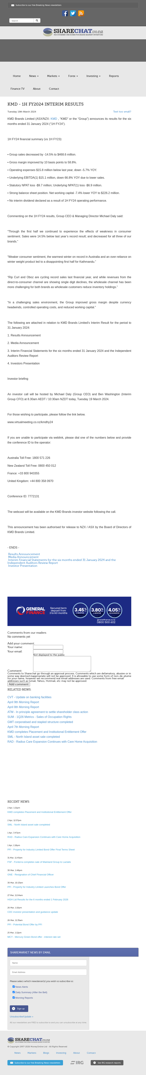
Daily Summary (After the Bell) (30, 992)
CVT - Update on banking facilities (29, 697)
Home (17, 76)
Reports (114, 76)
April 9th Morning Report (23, 702)
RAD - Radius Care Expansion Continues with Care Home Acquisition (52, 741)
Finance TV (17, 88)
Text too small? (122, 111)
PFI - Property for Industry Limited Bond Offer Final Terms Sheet (41, 849)
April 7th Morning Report (23, 726)
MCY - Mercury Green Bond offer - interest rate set (33, 937)
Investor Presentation (22, 565)
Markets (53, 76)
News (34, 76)
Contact (54, 88)
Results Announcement (23, 554)
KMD (54, 118)
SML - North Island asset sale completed (33, 736)
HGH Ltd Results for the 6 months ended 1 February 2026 (37, 899)
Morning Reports (23, 997)
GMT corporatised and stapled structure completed (40, 722)
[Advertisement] (69, 585)
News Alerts (20, 986)
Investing (93, 76)
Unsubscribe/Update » (21, 1016)
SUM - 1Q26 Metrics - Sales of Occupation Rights (39, 716)
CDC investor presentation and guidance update (32, 912)
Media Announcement (23, 557)
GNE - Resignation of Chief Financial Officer (30, 874)
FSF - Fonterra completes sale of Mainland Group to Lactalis (39, 862)
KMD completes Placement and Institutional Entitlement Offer (46, 731)
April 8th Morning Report (23, 707)
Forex (73, 76)
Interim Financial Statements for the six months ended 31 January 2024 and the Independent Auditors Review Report (61, 561)
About (36, 88)
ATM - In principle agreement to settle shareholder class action (47, 712)
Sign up (21, 1008)
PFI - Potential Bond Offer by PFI (24, 924)
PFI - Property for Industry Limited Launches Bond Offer (36, 887)
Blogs (46, 1052)
